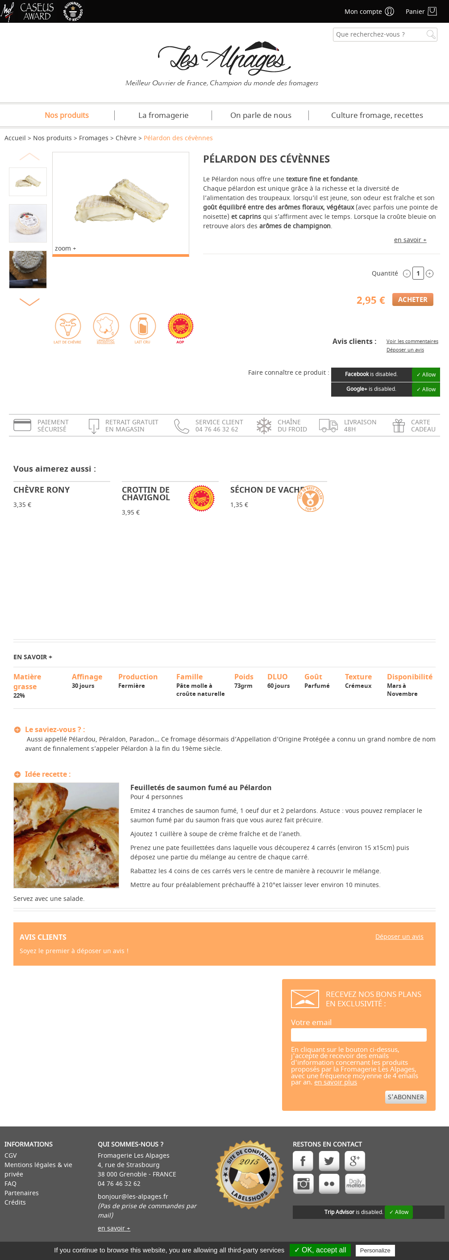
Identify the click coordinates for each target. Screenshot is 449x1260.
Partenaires (21, 1193)
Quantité (385, 273)
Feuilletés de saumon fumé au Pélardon (201, 787)
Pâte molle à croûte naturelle (201, 685)
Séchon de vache (267, 489)
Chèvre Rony (41, 489)
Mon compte (363, 12)
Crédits (15, 1202)
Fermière (143, 681)
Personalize (375, 1250)
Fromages (93, 138)
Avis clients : (355, 341)
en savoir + (410, 240)
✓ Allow (426, 375)
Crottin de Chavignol (146, 493)
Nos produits (67, 115)
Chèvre (126, 138)
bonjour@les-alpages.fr (133, 1196)
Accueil (15, 138)
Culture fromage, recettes (377, 115)
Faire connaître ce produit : (288, 372)
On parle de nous (260, 115)
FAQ (10, 1184)
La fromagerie (163, 115)
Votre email (311, 1022)
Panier (415, 12)
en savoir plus (335, 1082)
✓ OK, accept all (320, 1250)
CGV (10, 1155)
